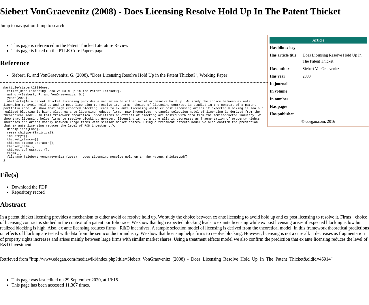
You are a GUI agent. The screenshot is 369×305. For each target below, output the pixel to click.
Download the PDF (29, 199)
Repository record (28, 204)
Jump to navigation (17, 25)
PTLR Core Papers (76, 50)
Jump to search (50, 25)
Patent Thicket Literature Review (98, 45)
